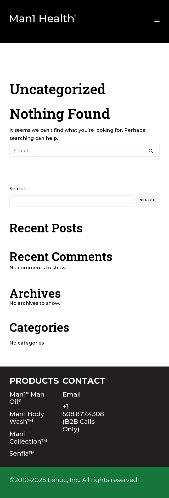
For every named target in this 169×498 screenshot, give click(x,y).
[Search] (84, 151)
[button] (151, 151)
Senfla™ (22, 453)
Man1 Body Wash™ (26, 417)
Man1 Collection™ (28, 437)
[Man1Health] (43, 21)
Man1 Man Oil (26, 398)
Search (18, 189)
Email (72, 394)
